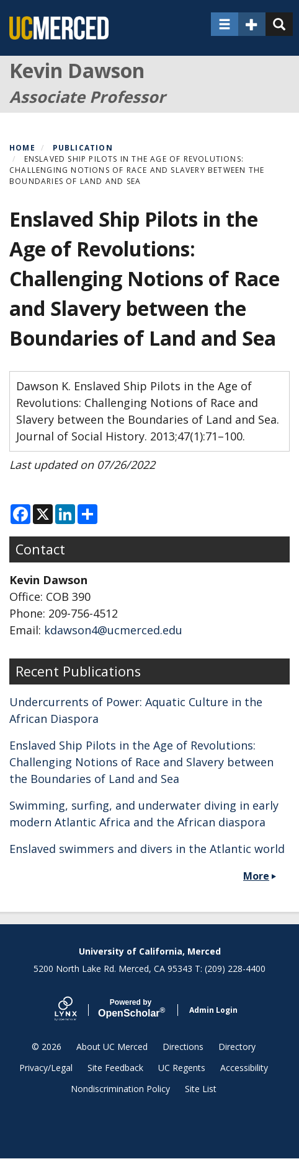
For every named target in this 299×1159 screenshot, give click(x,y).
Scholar (130, 1008)
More (256, 876)
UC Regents (181, 1068)
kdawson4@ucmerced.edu (113, 630)
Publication (83, 147)
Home (22, 147)
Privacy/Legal (46, 1068)
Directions (183, 1046)
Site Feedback (115, 1068)
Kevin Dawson (77, 70)
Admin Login (213, 1010)
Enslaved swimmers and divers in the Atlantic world (147, 848)
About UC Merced (112, 1046)
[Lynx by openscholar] (76, 1010)
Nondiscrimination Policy (120, 1089)
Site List (200, 1089)
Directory (237, 1046)
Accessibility (244, 1068)
